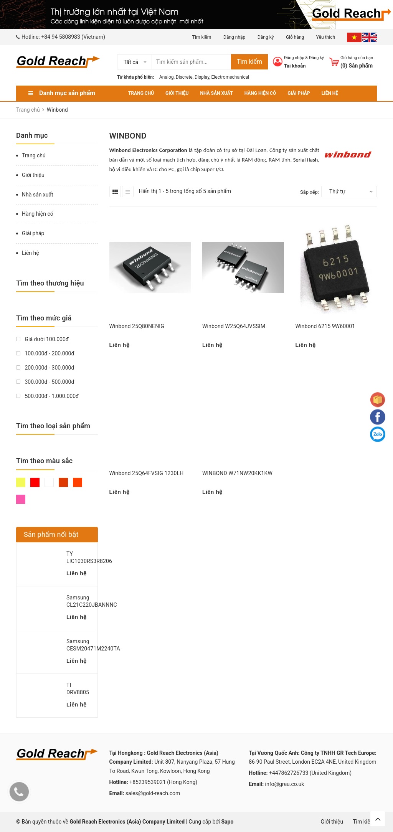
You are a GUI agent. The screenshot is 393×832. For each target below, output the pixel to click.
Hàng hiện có (260, 93)
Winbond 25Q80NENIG (136, 326)
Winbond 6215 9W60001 (325, 326)
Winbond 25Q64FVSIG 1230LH (146, 473)
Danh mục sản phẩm (67, 93)
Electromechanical (230, 77)
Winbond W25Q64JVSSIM (233, 326)
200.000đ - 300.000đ (45, 368)
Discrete (184, 77)
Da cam (77, 482)
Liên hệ (330, 93)
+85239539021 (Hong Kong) (163, 782)
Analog (166, 77)
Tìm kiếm (201, 37)
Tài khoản (295, 66)
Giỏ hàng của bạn (356, 57)
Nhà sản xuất (216, 93)
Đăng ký (266, 37)
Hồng (20, 499)
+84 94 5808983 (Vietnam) (73, 37)
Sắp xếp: (309, 192)
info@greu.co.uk (284, 784)
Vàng (20, 482)
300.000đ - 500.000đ (45, 382)
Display (202, 77)
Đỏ (35, 482)
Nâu (63, 482)
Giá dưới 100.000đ (42, 339)
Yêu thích (326, 37)
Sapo (227, 822)
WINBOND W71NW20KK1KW (237, 473)
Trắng (49, 482)
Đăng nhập (234, 37)
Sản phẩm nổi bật (51, 534)
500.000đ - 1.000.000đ (47, 396)
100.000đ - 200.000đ (45, 353)
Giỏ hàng (295, 37)
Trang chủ (141, 93)
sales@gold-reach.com (152, 793)
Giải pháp (298, 93)
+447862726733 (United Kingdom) (310, 773)
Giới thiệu (176, 93)
